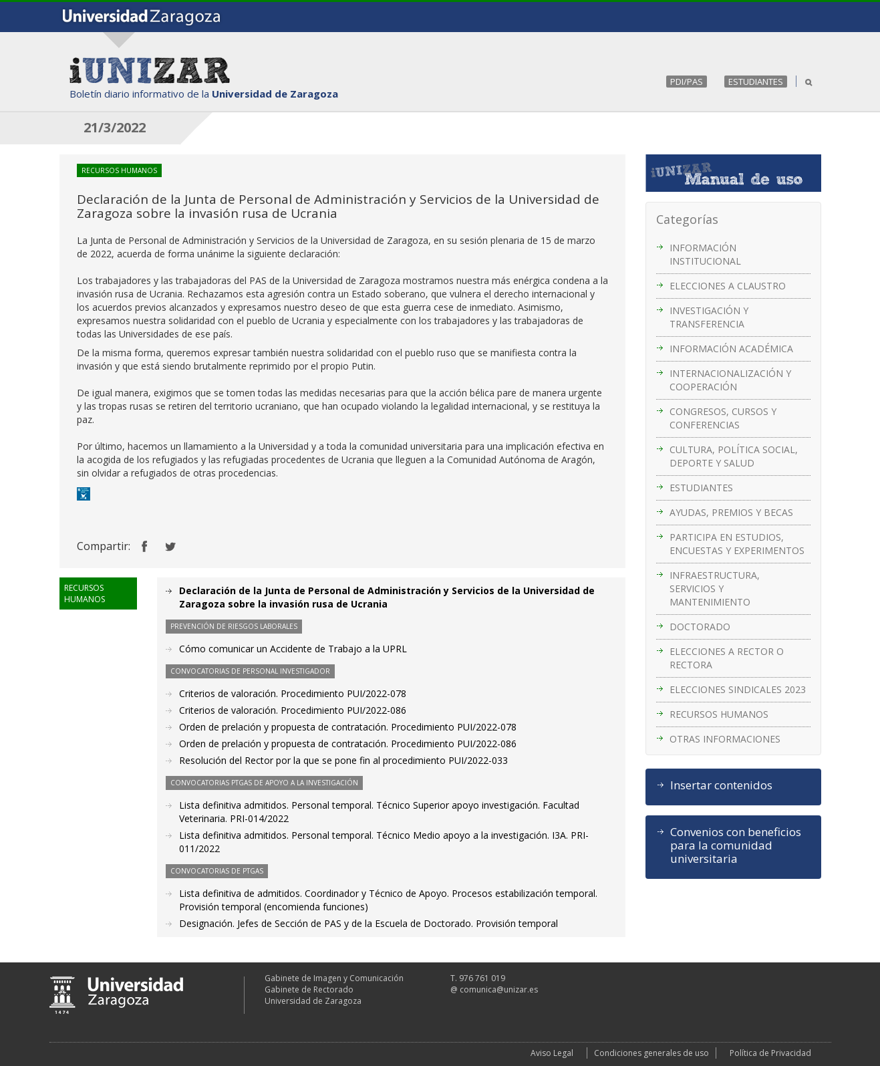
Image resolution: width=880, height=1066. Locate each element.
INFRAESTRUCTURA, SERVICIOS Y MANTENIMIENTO (715, 588)
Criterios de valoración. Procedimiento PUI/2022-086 (292, 710)
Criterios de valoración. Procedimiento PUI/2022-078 (292, 693)
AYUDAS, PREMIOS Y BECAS (731, 512)
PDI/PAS (686, 82)
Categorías (687, 219)
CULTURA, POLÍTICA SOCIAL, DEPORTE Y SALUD (734, 456)
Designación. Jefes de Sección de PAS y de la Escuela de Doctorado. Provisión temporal (368, 923)
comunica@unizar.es (499, 989)
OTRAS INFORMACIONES (725, 738)
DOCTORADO (700, 626)
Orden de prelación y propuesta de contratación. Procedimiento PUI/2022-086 (348, 743)
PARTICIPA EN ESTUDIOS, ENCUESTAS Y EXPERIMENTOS (737, 544)
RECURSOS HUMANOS (719, 714)
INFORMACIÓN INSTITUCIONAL (705, 254)
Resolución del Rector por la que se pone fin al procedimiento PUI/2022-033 (343, 760)
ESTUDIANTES (755, 82)
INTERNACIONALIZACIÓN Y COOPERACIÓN (730, 380)
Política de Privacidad (770, 1053)
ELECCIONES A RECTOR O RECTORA (727, 658)
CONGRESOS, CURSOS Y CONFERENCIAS (723, 418)
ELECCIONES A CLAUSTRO (728, 285)
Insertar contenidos (721, 785)
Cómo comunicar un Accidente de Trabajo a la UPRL (293, 648)
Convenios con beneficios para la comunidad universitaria (735, 845)
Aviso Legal (552, 1053)
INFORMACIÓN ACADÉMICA (731, 348)
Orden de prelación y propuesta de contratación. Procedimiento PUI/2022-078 (348, 726)
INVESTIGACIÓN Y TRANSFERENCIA (709, 317)
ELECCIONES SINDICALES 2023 (738, 689)
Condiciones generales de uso (651, 1053)
